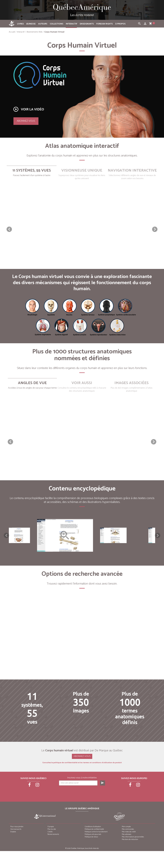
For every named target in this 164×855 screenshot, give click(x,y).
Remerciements (53, 838)
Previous (6, 537)
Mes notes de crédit (129, 835)
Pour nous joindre (16, 830)
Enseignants (87, 24)
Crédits (50, 835)
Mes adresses (126, 838)
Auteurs (42, 24)
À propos (120, 24)
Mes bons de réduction (130, 843)
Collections (56, 24)
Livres (20, 24)
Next (157, 537)
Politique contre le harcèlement (96, 835)
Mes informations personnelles (133, 840)
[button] (154, 229)
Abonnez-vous (26, 121)
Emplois (13, 835)
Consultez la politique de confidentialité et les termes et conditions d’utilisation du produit (82, 766)
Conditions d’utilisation (93, 830)
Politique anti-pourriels (93, 838)
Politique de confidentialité (94, 833)
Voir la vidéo (28, 109)
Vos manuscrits (15, 833)
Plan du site (52, 833)
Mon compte (126, 830)
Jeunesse (31, 24)
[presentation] (82, 796)
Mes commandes (128, 833)
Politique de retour (91, 840)
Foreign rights (104, 24)
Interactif (71, 24)
